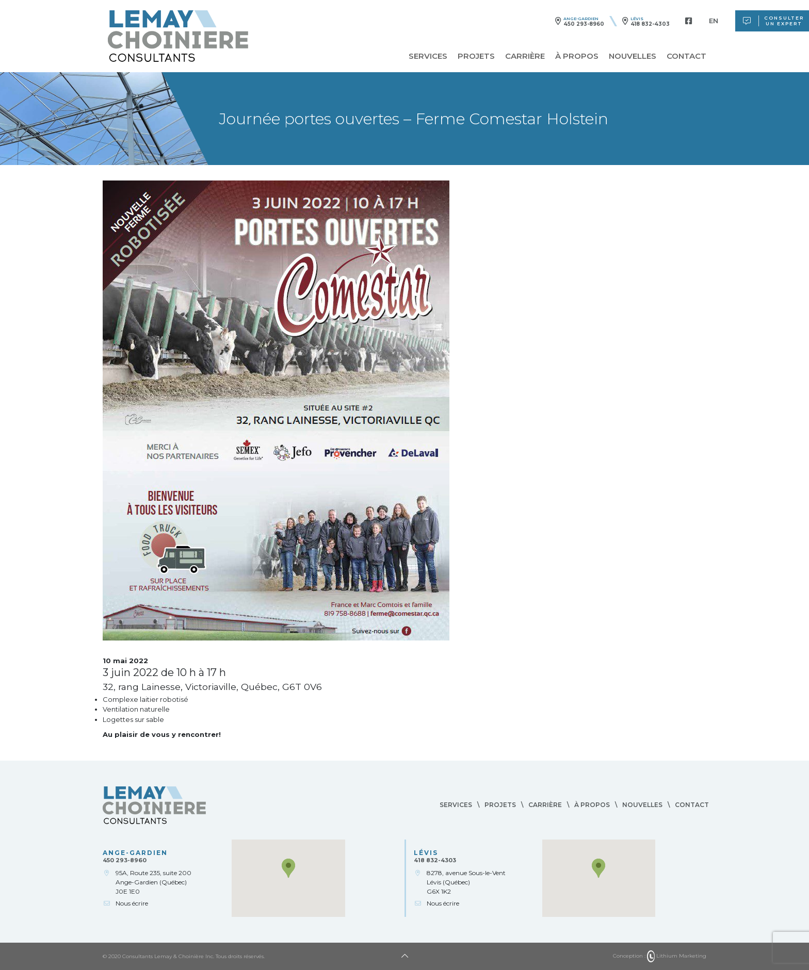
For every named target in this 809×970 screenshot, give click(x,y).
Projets (476, 56)
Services (428, 56)
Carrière (525, 56)
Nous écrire (132, 903)
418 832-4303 (650, 24)
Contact (686, 56)
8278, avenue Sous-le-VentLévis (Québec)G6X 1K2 (466, 882)
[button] (288, 868)
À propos (576, 56)
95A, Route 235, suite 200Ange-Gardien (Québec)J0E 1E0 (153, 882)
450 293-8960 (583, 24)
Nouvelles (632, 56)
